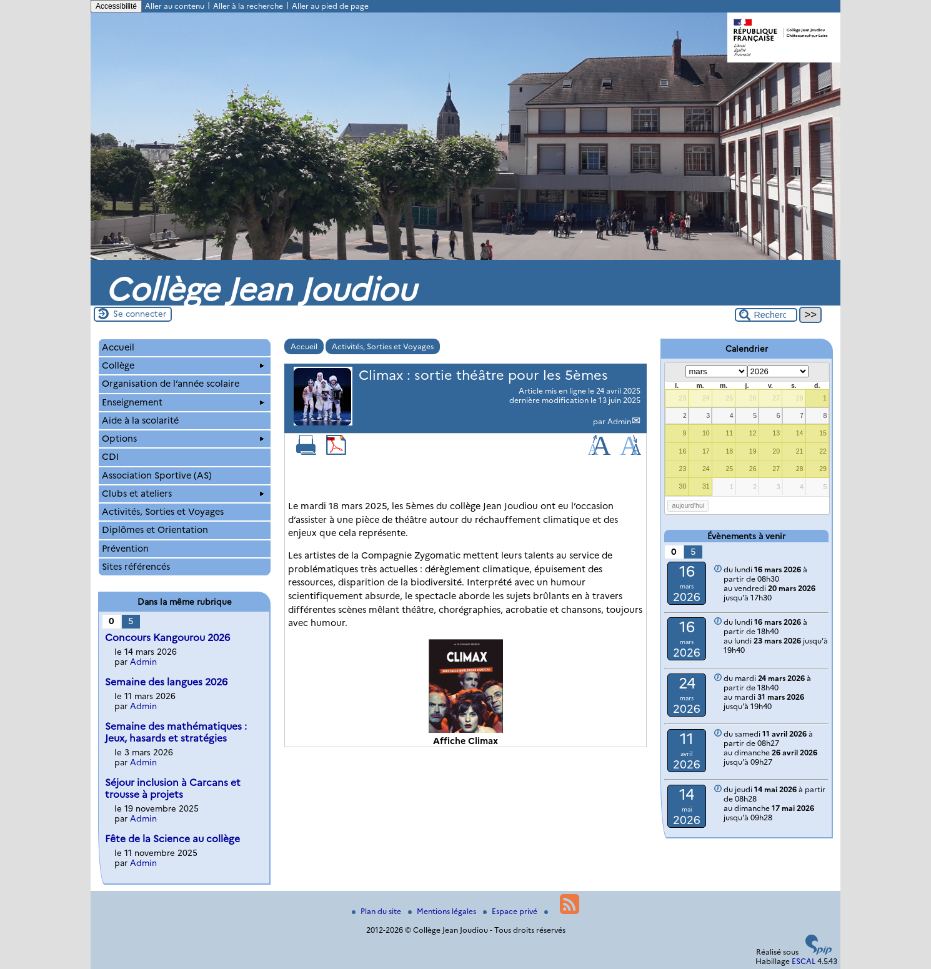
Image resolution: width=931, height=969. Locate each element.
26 (753, 398)
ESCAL (803, 961)
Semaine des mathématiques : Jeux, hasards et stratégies (176, 732)
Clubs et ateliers (183, 493)
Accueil (304, 346)
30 (683, 486)
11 (729, 433)
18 (729, 451)
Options (183, 438)
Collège (183, 365)
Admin (619, 421)
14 (800, 433)
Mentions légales (443, 911)
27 (776, 398)
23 (683, 398)
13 (776, 433)
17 (706, 451)
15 (823, 433)
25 (729, 398)
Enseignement (183, 402)
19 (753, 451)
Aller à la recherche (248, 6)
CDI (110, 456)
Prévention (125, 548)
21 (800, 451)
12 (753, 433)
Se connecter (139, 314)
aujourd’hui (688, 505)
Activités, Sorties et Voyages (383, 346)
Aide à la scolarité (140, 420)
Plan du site (377, 911)
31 (706, 486)
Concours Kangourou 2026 (167, 638)
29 (823, 468)
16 (683, 451)
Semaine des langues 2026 (166, 682)
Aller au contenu (174, 6)
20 (776, 451)
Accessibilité (116, 6)
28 (800, 398)
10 (706, 433)
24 (706, 398)
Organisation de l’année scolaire (170, 383)
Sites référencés (136, 566)
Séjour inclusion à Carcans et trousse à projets (173, 788)
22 (823, 451)
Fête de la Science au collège (172, 839)
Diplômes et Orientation (155, 529)
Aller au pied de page (330, 6)
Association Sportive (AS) (157, 475)
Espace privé (511, 911)
